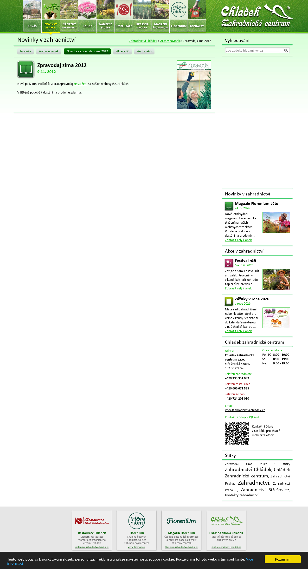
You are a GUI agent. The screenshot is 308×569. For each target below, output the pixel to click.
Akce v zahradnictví (244, 251)
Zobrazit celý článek (238, 240)
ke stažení (80, 84)
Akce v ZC (122, 51)
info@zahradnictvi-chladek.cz (245, 410)
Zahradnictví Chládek (143, 41)
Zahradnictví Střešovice (265, 490)
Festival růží (245, 261)
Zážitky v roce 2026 (252, 299)
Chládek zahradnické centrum (254, 342)
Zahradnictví (253, 483)
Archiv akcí (144, 51)
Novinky (25, 51)
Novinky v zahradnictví (247, 194)
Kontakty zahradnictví (241, 495)
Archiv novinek (170, 41)
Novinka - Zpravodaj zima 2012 (87, 51)
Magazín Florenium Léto (256, 203)
